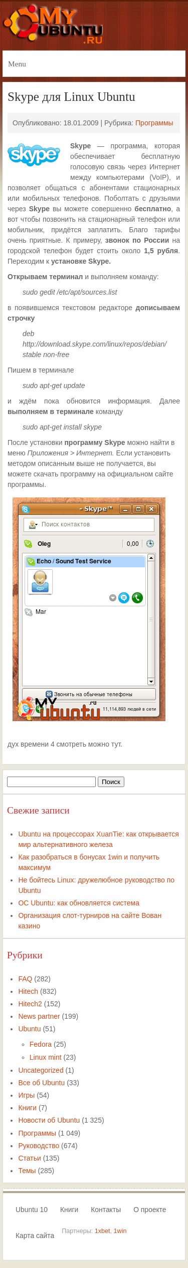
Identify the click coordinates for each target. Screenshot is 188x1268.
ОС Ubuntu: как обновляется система (78, 903)
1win (120, 1231)
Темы (27, 1171)
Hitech (28, 991)
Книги (27, 1108)
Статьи (29, 1158)
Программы (154, 123)
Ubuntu (29, 1029)
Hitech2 (30, 1004)
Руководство (38, 1146)
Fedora (41, 1044)
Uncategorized (40, 1070)
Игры (26, 1095)
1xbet (102, 1231)
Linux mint (46, 1057)
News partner (39, 1016)
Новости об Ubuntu (49, 1120)
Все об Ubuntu (41, 1083)
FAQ (25, 979)
